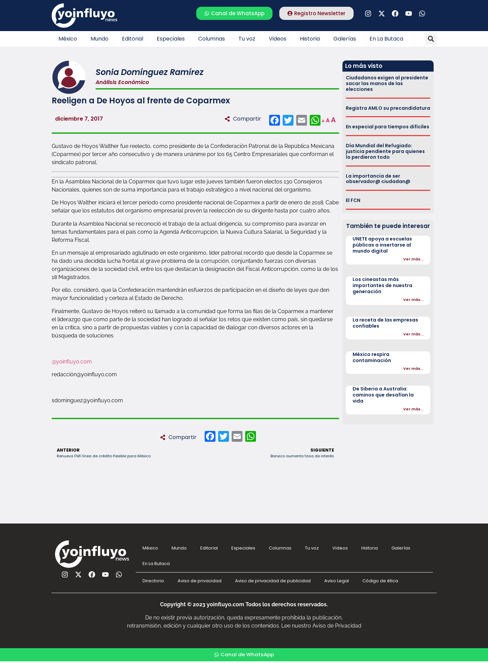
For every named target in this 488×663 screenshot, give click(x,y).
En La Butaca (386, 39)
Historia (310, 39)
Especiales (171, 39)
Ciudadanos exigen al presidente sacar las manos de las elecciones (387, 83)
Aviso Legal (336, 581)
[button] (431, 39)
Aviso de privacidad (200, 581)
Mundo (99, 39)
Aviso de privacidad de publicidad (273, 581)
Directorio (153, 581)
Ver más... (413, 259)
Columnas (211, 39)
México (67, 39)
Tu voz (246, 39)
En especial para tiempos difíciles (387, 126)
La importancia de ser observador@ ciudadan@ (378, 179)
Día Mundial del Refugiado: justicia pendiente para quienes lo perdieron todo (385, 151)
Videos (277, 39)
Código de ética (380, 581)
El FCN (353, 200)
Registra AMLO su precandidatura (388, 108)
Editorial (132, 39)
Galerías (344, 39)
